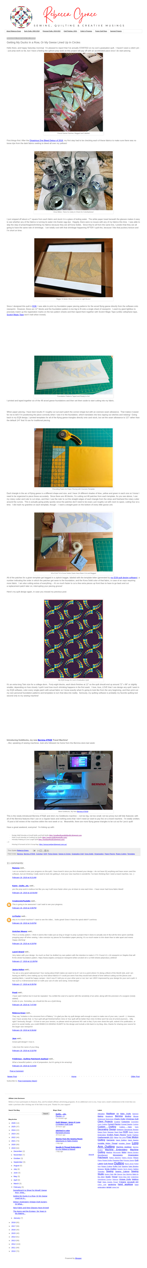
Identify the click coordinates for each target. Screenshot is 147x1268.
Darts (136, 1127)
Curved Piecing (114, 1124)
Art (117, 1114)
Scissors (101, 1169)
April (16, 1180)
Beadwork (109, 1116)
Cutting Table (125, 1127)
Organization (99, 854)
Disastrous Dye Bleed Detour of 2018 (46, 140)
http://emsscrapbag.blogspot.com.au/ (53, 844)
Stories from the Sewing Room (69, 1139)
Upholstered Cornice (104, 1179)
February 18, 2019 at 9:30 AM (24, 1030)
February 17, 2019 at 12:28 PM (24, 961)
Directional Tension (131, 1130)
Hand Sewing (133, 1140)
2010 (13, 1251)
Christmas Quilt (132, 1119)
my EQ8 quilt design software (124, 577)
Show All (91, 1154)
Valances (115, 1179)
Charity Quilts (119, 1119)
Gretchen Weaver (19, 931)
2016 (13, 1230)
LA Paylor (16, 916)
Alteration (101, 1114)
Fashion (135, 1135)
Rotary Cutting (121, 854)
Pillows (135, 1158)
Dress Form (102, 1132)
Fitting (116, 1137)
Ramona (15, 868)
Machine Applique (124, 1147)
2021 (13, 1141)
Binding (128, 1116)
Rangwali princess (63, 1133)
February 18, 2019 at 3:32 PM (24, 1050)
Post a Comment (17, 1071)
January (17, 1218)
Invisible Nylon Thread (107, 1143)
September (18, 1162)
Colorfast (39, 854)
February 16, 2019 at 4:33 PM (24, 943)
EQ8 (34, 306)
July (15, 1169)
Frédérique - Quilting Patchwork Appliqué (30, 1059)
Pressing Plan (118, 1160)
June (16, 1173)
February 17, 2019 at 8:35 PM (24, 984)
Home (73, 1076)
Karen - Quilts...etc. (20, 886)
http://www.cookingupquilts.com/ (54, 837)
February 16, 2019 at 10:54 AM (24, 893)
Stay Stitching (127, 1174)
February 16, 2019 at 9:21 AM (24, 877)
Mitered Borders (132, 1152)
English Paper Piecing (116, 1135)
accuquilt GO (132, 1182)
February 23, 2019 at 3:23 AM (24, 1066)
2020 (13, 1144)
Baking (100, 1116)
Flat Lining (122, 1137)
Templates (131, 854)
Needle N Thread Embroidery (68, 1147)
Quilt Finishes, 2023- (70, 31)
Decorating (103, 1129)
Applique (110, 1113)
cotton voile (102, 1185)
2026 (13, 1123)
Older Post (135, 1076)
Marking (109, 1152)
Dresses (111, 1132)
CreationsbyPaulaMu (21, 901)
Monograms (118, 1155)
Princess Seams (128, 1160)
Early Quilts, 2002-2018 (31, 31)
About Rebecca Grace (13, 31)
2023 (13, 1134)
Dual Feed (118, 1132)
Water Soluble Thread (110, 1182)
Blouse (135, 1116)
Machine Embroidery (116, 1149)
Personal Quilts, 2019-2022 (51, 31)
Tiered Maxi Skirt (124, 1177)
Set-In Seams (128, 1169)
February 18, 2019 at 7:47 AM (24, 1005)
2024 (13, 1130)
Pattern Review (127, 1158)
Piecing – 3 (60, 1116)
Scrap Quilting (111, 1169)
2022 (13, 1137)
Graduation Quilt (78, 854)
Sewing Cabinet (122, 1171)
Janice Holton (18, 969)
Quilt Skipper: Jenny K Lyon (68, 1122)
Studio (108, 1177)
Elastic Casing (133, 1132)
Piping (100, 1160)
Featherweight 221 (105, 1137)
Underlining (134, 1177)
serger (109, 1187)
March (16, 1183)
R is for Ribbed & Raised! (65, 1149)
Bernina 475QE (45, 740)
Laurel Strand (18, 952)
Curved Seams (126, 1124)
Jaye (14, 1038)
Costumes (126, 1122)
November (18, 1155)
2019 (13, 1148)
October (17, 1158)
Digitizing (120, 1130)
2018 (13, 1222)
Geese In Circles (64, 854)
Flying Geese (53, 854)
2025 (13, 1126)
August (17, 1166)
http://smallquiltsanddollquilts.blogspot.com (65, 835)
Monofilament (103, 1155)
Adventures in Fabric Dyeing (67, 1141)
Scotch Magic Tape (15, 315)
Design (112, 1129)
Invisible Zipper (125, 1143)
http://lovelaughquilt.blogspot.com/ (51, 839)
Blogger (78, 1258)
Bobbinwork (101, 1119)
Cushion (135, 1124)
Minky (124, 1152)
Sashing (125, 1166)
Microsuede (117, 1152)
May (16, 1176)
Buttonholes (110, 1119)
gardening (112, 1184)
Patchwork (103, 1157)
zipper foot (115, 1187)
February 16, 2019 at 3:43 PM (24, 923)
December (18, 1151)
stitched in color (63, 1131)
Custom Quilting (107, 1126)
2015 (13, 1233)
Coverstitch (134, 1122)
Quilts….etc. (61, 1114)
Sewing (109, 1171)
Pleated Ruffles (107, 1160)
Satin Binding (133, 1166)
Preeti (14, 992)
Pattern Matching (115, 1158)
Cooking (117, 1122)
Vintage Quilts (125, 1179)
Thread (114, 1177)
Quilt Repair (108, 1164)
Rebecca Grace (18, 1013)
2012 (13, 1244)
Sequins (120, 1169)
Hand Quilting (121, 1140)
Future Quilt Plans (101, 31)
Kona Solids (89, 854)
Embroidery (102, 1135)
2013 (13, 1240)
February (17, 1187)
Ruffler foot (117, 1166)
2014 (13, 1237)
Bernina (20, 854)
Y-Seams (122, 1182)
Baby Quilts (125, 1114)
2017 (13, 1226)
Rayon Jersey (129, 1164)
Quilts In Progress (86, 31)
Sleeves (119, 1174)
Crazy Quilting (102, 1124)
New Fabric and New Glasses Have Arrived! (31, 1208)
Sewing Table (109, 1174)
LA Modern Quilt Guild (64, 1124)
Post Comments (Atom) (27, 1081)
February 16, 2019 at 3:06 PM (24, 908)
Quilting (119, 1163)
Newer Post (12, 1076)
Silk (115, 1174)
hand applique (125, 1184)
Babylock (135, 1114)
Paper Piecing (110, 854)
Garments (111, 1140)
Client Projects (105, 1121)
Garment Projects (116, 31)
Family (129, 1135)
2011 (13, 1248)
